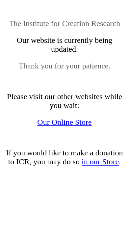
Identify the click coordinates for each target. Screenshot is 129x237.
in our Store (100, 161)
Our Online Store (64, 122)
